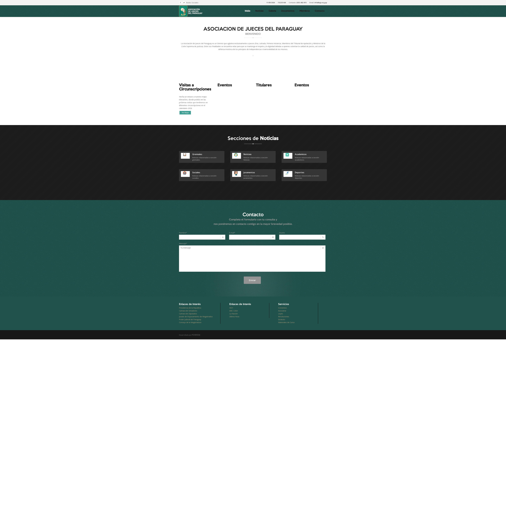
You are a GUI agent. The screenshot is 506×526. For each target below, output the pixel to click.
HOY (231, 308)
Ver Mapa (185, 113)
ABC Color (233, 311)
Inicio (247, 11)
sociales (196, 172)
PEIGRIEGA (196, 335)
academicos (301, 154)
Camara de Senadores (188, 311)
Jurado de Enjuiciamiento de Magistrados (196, 316)
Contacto (319, 11)
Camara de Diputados (188, 313)
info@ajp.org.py (320, 2)
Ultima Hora (234, 316)
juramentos (249, 172)
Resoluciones (283, 316)
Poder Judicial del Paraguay (190, 319)
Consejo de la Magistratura (190, 322)
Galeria (272, 11)
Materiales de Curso (286, 322)
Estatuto (281, 319)
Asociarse (282, 311)
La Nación (233, 313)
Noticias (259, 11)
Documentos (287, 11)
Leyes (280, 313)
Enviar (252, 280)
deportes (299, 172)
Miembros (304, 11)
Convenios (282, 308)
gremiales (197, 154)
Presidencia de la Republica (190, 308)
